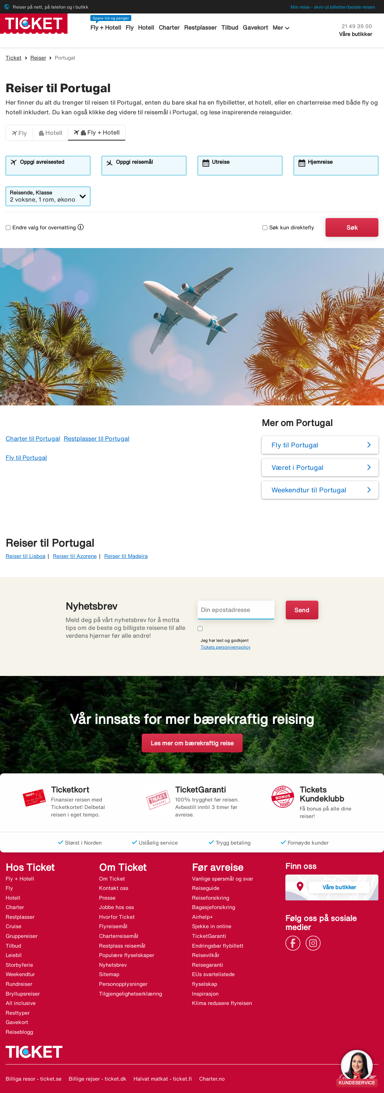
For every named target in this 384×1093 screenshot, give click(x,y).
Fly (131, 27)
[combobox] (52, 168)
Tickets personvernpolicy (225, 647)
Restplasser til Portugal (96, 438)
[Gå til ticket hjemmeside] (34, 23)
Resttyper (18, 1012)
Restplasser (200, 27)
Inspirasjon (205, 993)
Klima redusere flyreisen (222, 1003)
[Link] (294, 942)
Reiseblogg (19, 1032)
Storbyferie (19, 964)
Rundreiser (19, 984)
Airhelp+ (202, 917)
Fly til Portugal (26, 458)
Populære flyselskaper (126, 955)
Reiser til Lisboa (25, 556)
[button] (19, 133)
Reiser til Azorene (75, 556)
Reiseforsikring (210, 897)
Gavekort (255, 27)
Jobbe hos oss (116, 907)
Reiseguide (205, 888)
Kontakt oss (113, 888)
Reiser (38, 57)
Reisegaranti (207, 964)
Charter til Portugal (33, 438)
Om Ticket (112, 878)
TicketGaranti (209, 936)
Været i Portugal (298, 467)
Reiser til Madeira (126, 556)
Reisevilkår (205, 955)
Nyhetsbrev (113, 964)
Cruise (13, 926)
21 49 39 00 (357, 26)
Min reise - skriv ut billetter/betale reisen (333, 6)
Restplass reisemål (122, 945)
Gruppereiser (22, 936)
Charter (169, 27)
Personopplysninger (123, 984)
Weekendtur (20, 974)
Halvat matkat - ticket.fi (163, 1078)
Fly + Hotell (107, 27)
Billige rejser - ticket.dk (97, 1078)
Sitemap (109, 974)
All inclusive (21, 1003)
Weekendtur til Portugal (309, 489)
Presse (107, 897)
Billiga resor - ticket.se (34, 1078)
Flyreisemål (113, 926)
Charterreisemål (118, 936)
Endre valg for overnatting (41, 227)
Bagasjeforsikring (213, 907)
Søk (352, 227)
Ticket (13, 57)
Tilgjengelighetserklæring (130, 993)
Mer (281, 28)
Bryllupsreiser (23, 993)
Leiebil (14, 955)
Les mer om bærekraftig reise (192, 743)
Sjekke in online (211, 926)
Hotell (147, 27)
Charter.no (212, 1078)
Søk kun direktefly (288, 227)
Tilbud (229, 27)
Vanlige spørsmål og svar (222, 878)
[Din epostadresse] (236, 610)
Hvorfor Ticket (117, 917)
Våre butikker (355, 34)
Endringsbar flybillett (217, 945)
